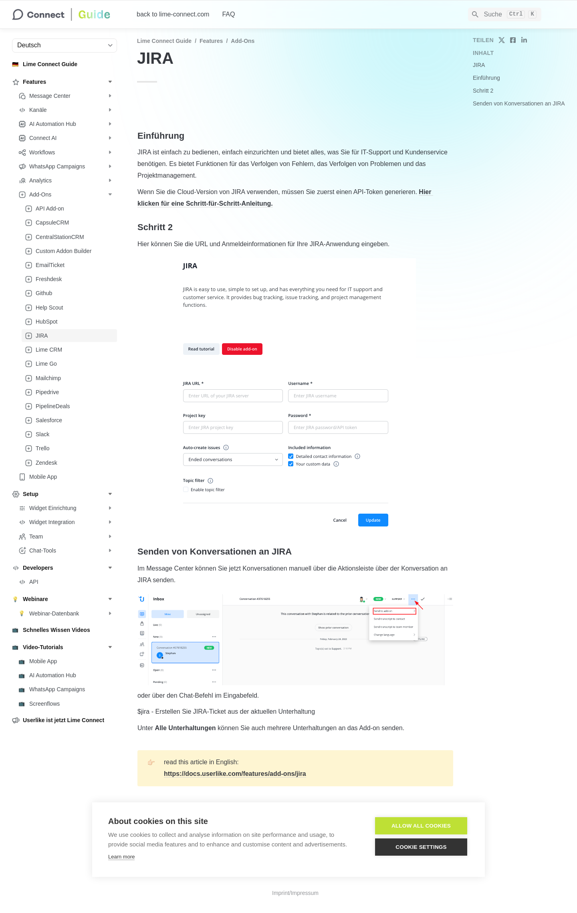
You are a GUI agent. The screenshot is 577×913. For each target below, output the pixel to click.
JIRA (479, 65)
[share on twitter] (501, 40)
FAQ (228, 14)
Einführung (486, 78)
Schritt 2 (483, 90)
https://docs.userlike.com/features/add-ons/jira (235, 773)
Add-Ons (242, 41)
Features (211, 41)
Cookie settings (421, 847)
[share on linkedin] (524, 40)
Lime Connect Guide (164, 41)
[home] (68, 14)
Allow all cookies (421, 826)
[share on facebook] (513, 40)
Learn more (121, 857)
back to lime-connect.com (173, 14)
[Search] (504, 14)
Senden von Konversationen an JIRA (519, 103)
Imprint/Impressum (295, 893)
